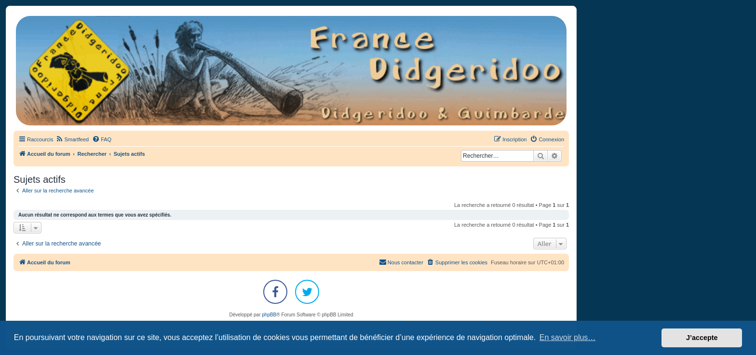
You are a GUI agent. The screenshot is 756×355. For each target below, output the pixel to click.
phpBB (269, 314)
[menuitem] (72, 139)
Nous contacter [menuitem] (401, 262)
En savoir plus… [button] (568, 337)
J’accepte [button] (702, 337)
